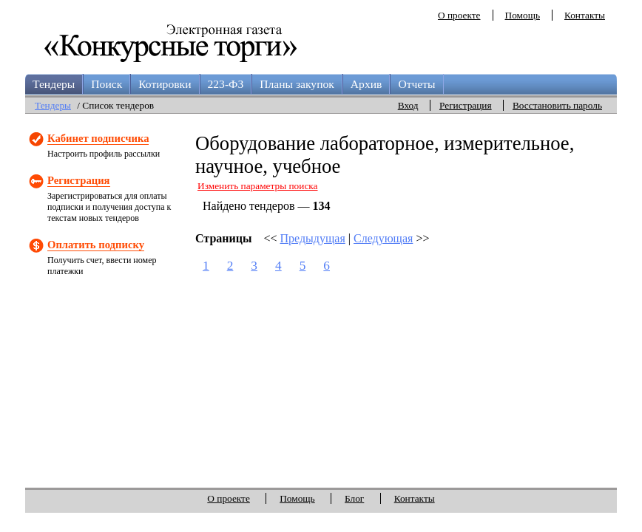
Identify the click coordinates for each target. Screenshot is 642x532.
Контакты (584, 15)
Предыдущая (312, 238)
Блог (354, 498)
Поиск (106, 84)
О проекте (459, 15)
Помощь (522, 15)
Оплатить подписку (95, 244)
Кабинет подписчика (98, 138)
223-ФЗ (226, 84)
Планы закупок (297, 84)
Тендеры (54, 84)
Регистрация (465, 105)
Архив (366, 84)
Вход (408, 105)
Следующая (383, 238)
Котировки (164, 84)
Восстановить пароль (557, 105)
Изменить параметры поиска (257, 185)
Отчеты (416, 84)
